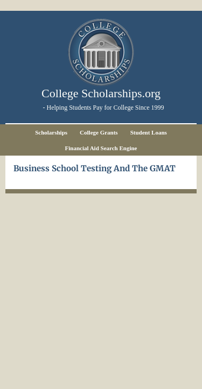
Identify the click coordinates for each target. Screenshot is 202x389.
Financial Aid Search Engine (101, 148)
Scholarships (51, 132)
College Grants (99, 132)
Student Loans (148, 132)
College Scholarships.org (101, 93)
